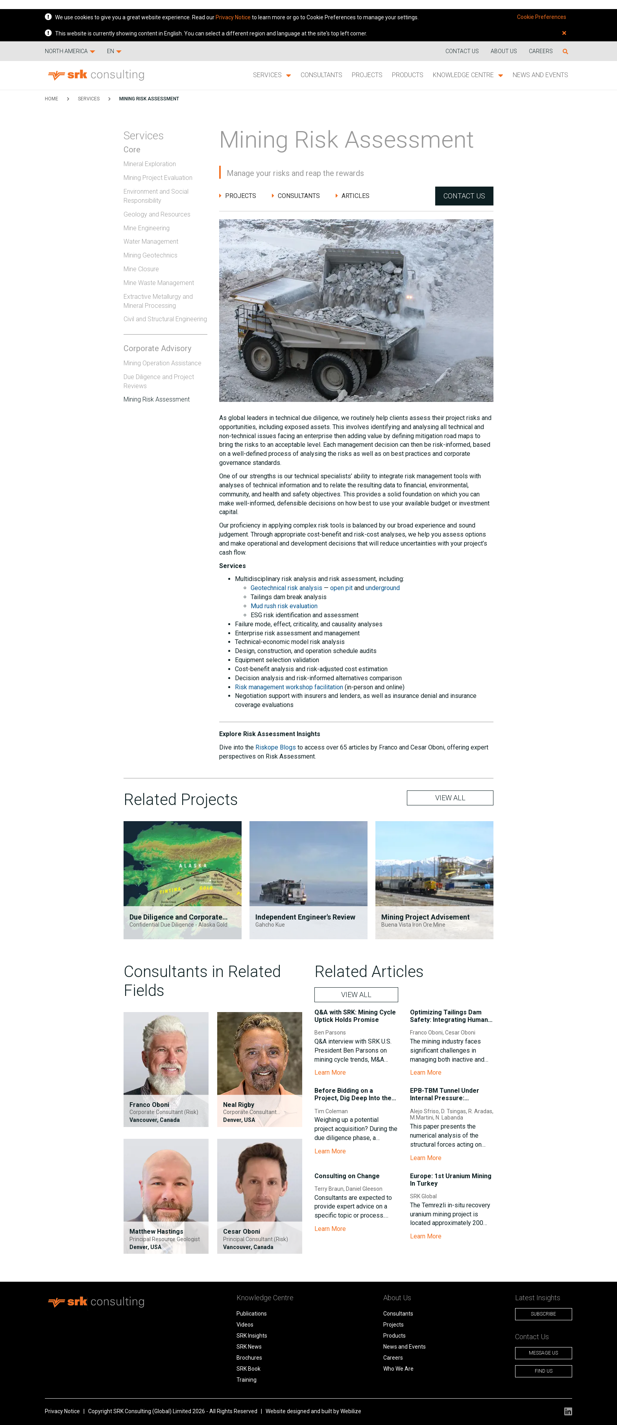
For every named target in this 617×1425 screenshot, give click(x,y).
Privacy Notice (233, 17)
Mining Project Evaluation (158, 177)
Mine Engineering (147, 228)
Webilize (350, 1411)
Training (246, 1380)
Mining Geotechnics (150, 255)
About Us (504, 51)
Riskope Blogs (275, 747)
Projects (367, 75)
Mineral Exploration (150, 164)
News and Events (540, 75)
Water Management (151, 241)
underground (383, 588)
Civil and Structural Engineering (165, 319)
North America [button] (70, 51)
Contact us (462, 51)
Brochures (249, 1358)
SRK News (249, 1347)
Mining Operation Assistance (162, 363)
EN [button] (114, 51)
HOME (51, 99)
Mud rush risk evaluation (284, 606)
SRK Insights (251, 1335)
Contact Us (464, 196)
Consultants (321, 75)
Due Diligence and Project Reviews (159, 381)
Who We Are (398, 1369)
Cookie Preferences (541, 17)
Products (407, 75)
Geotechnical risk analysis (286, 588)
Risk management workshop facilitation (289, 687)
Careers (541, 51)
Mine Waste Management (159, 283)
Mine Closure (141, 269)
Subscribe (543, 1314)
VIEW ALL (450, 798)
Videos (244, 1324)
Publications (251, 1313)
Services (272, 75)
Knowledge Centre (468, 75)
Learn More (330, 1072)
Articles (352, 196)
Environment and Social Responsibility (156, 196)
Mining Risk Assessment (149, 99)
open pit (341, 588)
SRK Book (248, 1369)
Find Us (543, 1371)
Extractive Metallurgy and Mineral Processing (158, 301)
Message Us (543, 1353)
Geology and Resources (157, 214)
